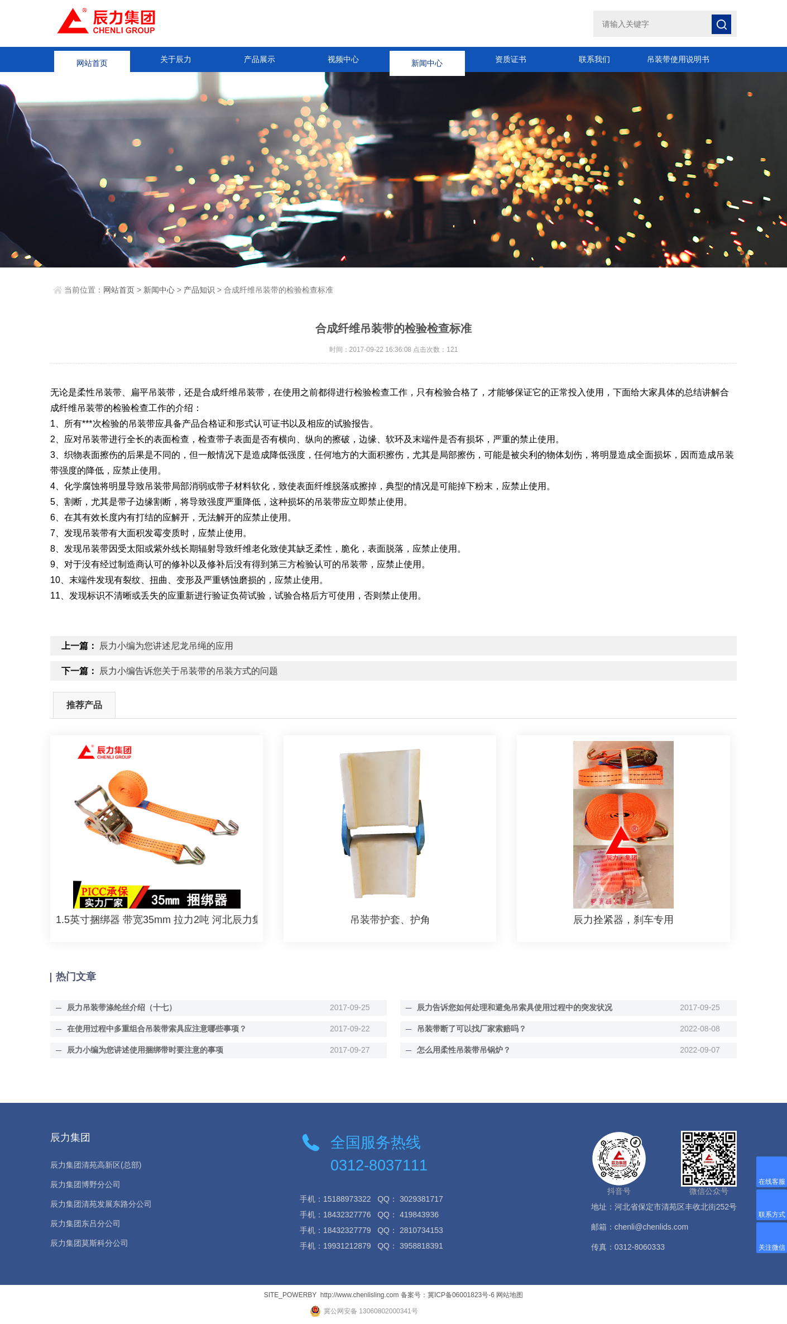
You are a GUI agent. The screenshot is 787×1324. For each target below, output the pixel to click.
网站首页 (92, 59)
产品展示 (259, 59)
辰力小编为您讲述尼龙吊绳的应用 (166, 646)
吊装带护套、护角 (390, 919)
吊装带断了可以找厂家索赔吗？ (471, 1028)
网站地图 (509, 1295)
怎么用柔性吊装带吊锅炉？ (464, 1049)
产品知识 (199, 289)
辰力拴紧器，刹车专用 (623, 919)
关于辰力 (175, 59)
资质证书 (510, 59)
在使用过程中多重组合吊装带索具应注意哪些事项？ (157, 1028)
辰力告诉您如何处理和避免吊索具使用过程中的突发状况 (514, 1007)
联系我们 (594, 59)
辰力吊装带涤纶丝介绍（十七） (121, 1007)
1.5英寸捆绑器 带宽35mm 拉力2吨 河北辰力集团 (156, 919)
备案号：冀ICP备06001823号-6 (448, 1295)
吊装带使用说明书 (678, 59)
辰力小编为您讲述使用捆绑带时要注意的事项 (145, 1049)
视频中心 (343, 59)
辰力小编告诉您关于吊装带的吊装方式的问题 (188, 671)
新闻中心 (427, 59)
